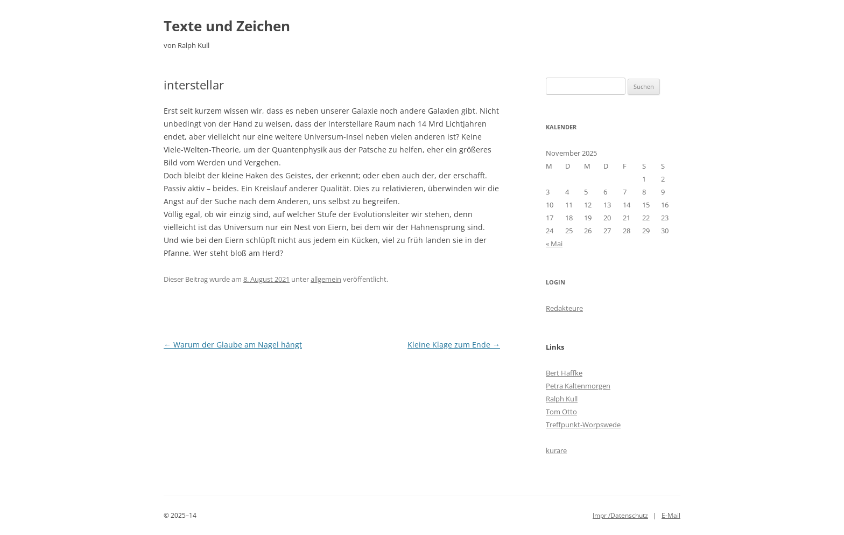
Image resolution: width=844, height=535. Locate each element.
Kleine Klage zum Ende (453, 344)
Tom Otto (561, 411)
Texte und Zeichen (227, 26)
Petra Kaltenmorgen (578, 386)
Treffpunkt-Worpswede (583, 424)
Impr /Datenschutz (620, 515)
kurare (556, 450)
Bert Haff (560, 373)
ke (578, 373)
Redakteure (564, 308)
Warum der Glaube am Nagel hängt (233, 344)
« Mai (554, 243)
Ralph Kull (562, 399)
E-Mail (671, 515)
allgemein (326, 279)
